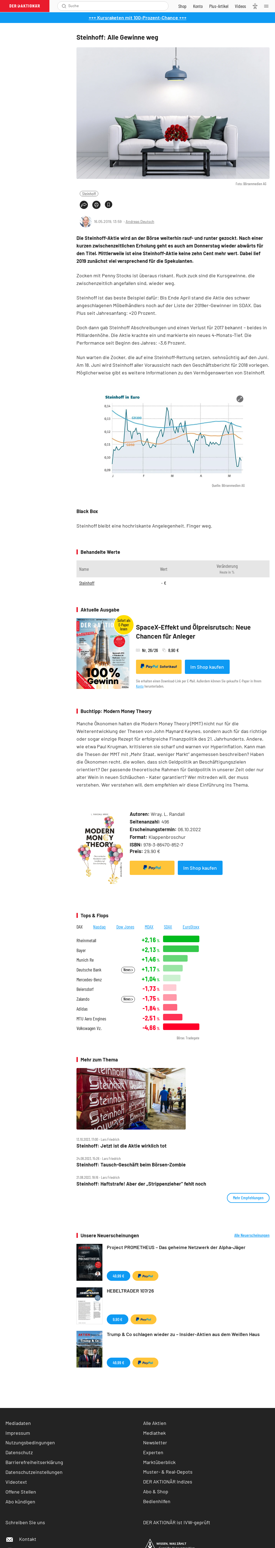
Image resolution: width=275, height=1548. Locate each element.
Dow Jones (125, 927)
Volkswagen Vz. (89, 1028)
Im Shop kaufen (207, 667)
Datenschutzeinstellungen (34, 1472)
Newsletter (155, 1442)
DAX (79, 927)
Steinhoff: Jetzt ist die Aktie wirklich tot (121, 1146)
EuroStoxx (191, 927)
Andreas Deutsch (140, 221)
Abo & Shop (155, 1491)
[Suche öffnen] (64, 6)
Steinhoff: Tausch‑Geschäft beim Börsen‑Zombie (131, 1165)
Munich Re (85, 960)
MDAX (149, 927)
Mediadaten (18, 1423)
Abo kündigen (20, 1501)
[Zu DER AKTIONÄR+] (219, 6)
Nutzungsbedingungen (30, 1442)
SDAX (168, 927)
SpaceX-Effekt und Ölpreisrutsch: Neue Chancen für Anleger (193, 631)
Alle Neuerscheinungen (252, 1235)
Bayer (81, 950)
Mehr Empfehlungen (248, 1197)
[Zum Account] (198, 6)
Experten (153, 1452)
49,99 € (118, 1275)
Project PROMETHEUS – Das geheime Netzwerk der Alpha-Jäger (176, 1247)
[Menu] (268, 6)
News (128, 969)
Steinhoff (89, 193)
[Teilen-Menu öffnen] (84, 205)
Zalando (82, 999)
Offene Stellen (20, 1492)
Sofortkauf (159, 666)
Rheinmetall (86, 940)
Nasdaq (99, 927)
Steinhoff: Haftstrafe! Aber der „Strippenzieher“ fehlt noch (141, 1184)
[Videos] (240, 6)
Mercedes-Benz (89, 979)
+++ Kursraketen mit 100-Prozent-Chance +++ (138, 17)
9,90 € (117, 1319)
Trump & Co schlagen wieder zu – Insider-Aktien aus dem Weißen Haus (183, 1334)
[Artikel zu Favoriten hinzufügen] (108, 204)
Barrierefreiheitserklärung (34, 1462)
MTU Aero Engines (91, 1019)
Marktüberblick (159, 1462)
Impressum (17, 1433)
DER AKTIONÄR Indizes (167, 1482)
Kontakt (20, 1539)
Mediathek (154, 1433)
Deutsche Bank (88, 970)
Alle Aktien (154, 1423)
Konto (140, 686)
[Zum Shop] (182, 6)
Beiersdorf (85, 989)
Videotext (16, 1482)
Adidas (82, 1009)
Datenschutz (19, 1452)
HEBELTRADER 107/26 (130, 1291)
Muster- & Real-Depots (168, 1472)
